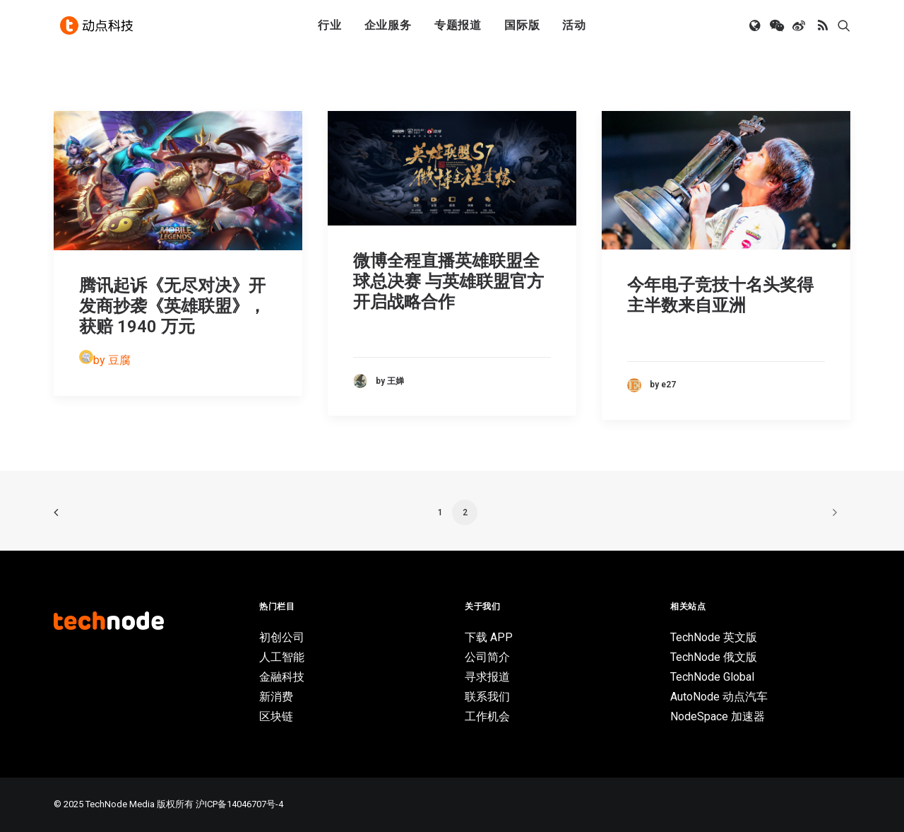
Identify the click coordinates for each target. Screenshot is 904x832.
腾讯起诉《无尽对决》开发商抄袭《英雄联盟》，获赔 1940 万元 (172, 306)
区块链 (276, 716)
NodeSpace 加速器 (717, 716)
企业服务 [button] (388, 30)
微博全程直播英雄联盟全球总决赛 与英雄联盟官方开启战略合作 (448, 281)
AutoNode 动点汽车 (719, 696)
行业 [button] (330, 30)
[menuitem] (330, 30)
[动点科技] (99, 30)
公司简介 (487, 657)
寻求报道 (487, 677)
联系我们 (487, 696)
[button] (756, 30)
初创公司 (281, 637)
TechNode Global (712, 677)
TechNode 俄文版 (713, 657)
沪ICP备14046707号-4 (239, 804)
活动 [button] (574, 30)
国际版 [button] (522, 30)
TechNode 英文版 (713, 637)
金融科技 (281, 677)
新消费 (276, 696)
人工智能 (281, 657)
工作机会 (487, 716)
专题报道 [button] (458, 30)
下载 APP (489, 637)
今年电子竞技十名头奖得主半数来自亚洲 (720, 295)
